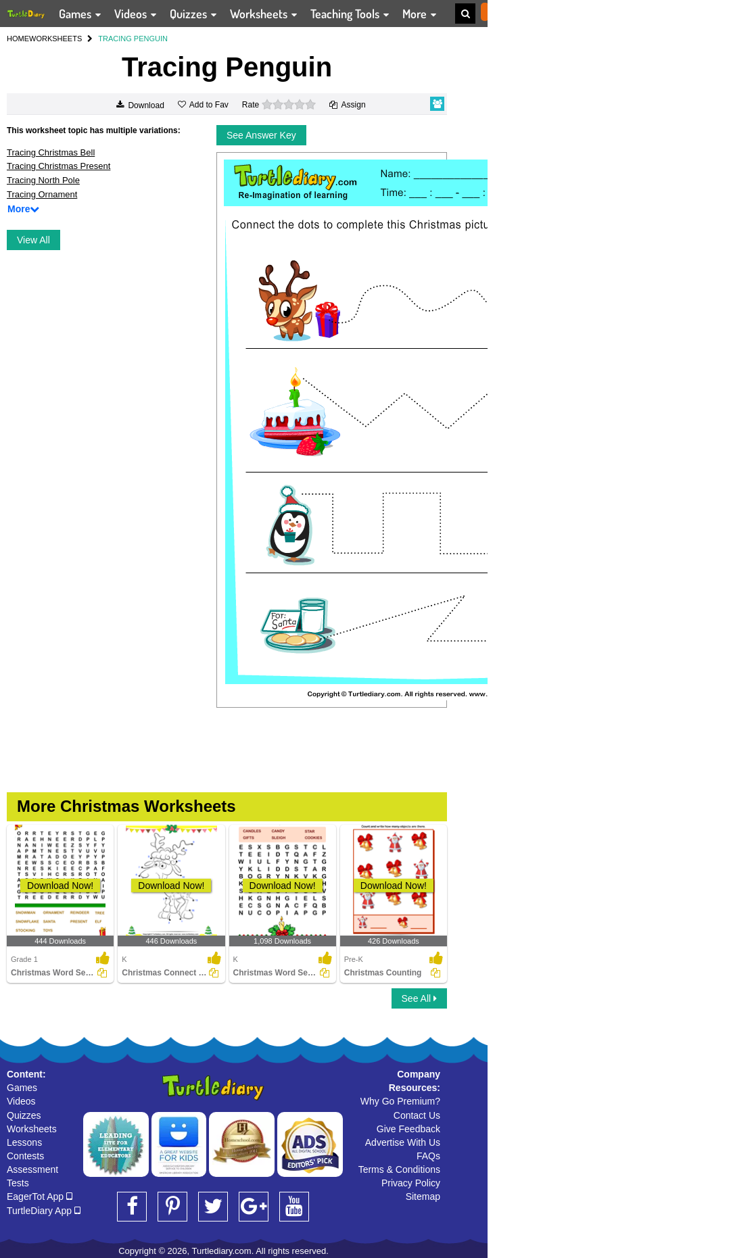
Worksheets (32, 1128)
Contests (25, 1156)
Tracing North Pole (43, 180)
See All (419, 998)
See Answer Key (261, 135)
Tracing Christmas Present (58, 166)
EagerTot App (39, 1196)
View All (33, 240)
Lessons (24, 1142)
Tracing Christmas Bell (51, 152)
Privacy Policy (410, 1183)
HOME (18, 38)
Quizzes (24, 1115)
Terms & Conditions (399, 1169)
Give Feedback (408, 1128)
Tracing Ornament (42, 194)
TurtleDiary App (43, 1210)
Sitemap (423, 1196)
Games (22, 1087)
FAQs (428, 1156)
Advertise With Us (402, 1142)
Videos (21, 1101)
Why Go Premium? (400, 1101)
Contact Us (417, 1115)
